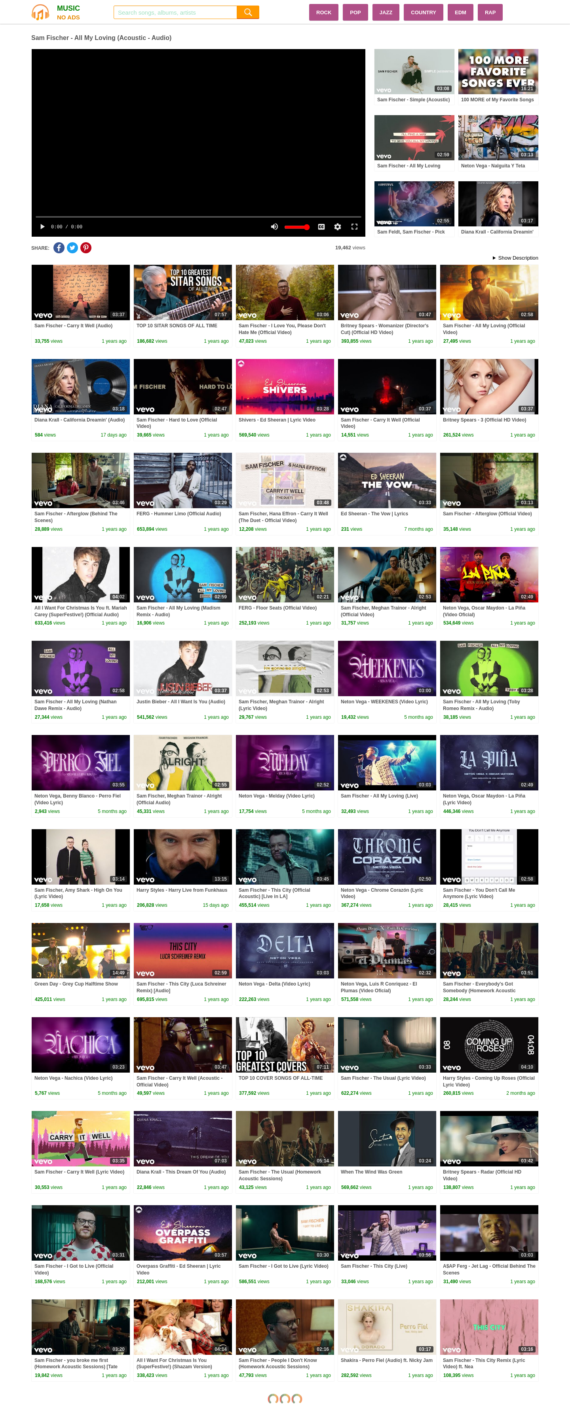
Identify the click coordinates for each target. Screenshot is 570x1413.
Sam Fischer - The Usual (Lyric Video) (383, 1078)
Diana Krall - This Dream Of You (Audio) (181, 1172)
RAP (490, 12)
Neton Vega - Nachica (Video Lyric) (73, 1078)
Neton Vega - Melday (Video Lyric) (277, 796)
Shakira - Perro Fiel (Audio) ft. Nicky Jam (387, 1360)
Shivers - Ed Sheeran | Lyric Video (277, 420)
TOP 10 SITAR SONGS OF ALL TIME (177, 326)
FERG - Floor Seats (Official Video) (278, 608)
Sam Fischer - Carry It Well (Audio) (73, 326)
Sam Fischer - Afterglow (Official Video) (487, 514)
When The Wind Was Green (371, 1172)
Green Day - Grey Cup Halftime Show (76, 984)
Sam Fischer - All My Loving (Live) (379, 796)
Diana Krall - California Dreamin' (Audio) (79, 420)
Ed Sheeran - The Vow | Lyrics (374, 514)
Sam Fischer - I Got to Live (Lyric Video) (284, 1266)
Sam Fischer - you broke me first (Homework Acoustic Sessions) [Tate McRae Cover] (76, 1367)
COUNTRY (423, 12)
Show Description (518, 258)
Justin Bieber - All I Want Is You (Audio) (181, 702)
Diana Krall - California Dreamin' (497, 232)
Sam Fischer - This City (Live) (374, 1266)
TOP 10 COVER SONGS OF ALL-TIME (281, 1078)
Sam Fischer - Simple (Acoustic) (413, 100)
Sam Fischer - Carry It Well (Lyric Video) (79, 1172)
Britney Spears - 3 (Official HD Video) (484, 420)
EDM (460, 12)
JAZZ (386, 12)
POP (355, 12)
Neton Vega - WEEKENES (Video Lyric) (384, 702)
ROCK (323, 12)
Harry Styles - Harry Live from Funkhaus (182, 890)
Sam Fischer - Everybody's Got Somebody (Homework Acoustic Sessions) (479, 990)
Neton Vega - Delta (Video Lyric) (274, 984)
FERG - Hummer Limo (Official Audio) (179, 514)
